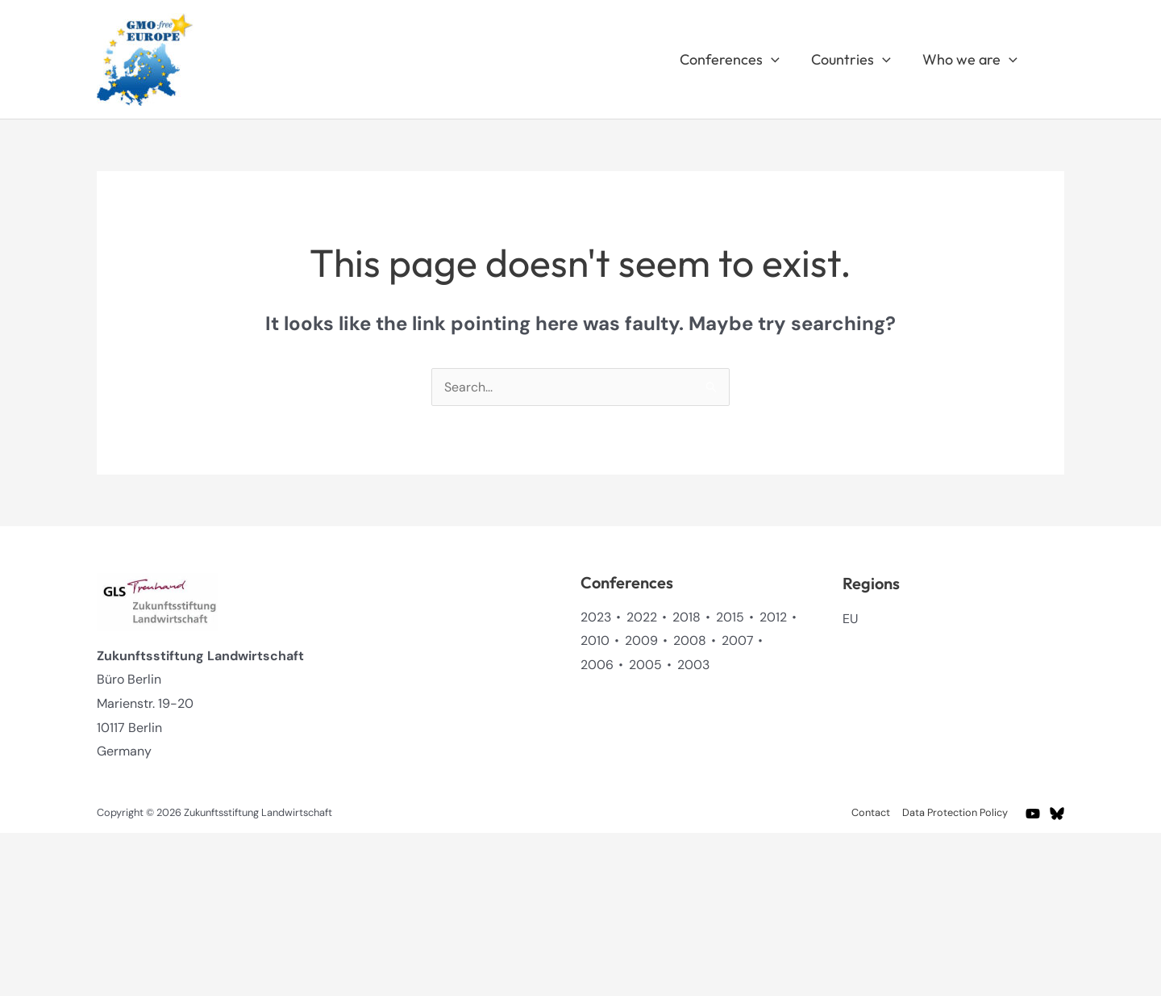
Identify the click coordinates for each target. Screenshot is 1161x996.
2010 (595, 640)
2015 (730, 617)
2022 (641, 617)
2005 (645, 664)
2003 (693, 664)
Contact (874, 812)
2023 (595, 617)
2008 (689, 640)
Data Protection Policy (956, 812)
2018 (686, 617)
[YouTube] (1033, 813)
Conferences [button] (736, 59)
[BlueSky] (1057, 813)
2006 (597, 664)
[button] (777, 59)
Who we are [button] (971, 59)
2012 (773, 617)
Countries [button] (855, 59)
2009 (641, 640)
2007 (738, 640)
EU (851, 618)
